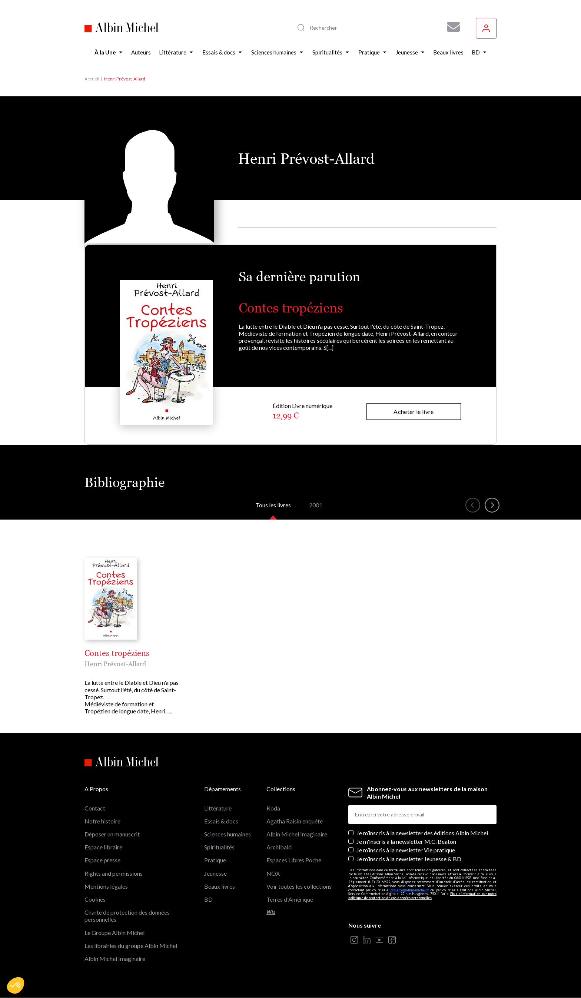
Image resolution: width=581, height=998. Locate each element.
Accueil (91, 79)
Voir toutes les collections (299, 886)
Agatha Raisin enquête (294, 821)
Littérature (218, 808)
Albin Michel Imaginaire (114, 958)
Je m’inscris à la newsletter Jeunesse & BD (408, 858)
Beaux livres (219, 886)
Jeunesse (215, 873)
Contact (94, 808)
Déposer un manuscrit (112, 834)
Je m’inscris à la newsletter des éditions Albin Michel (422, 832)
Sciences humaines (227, 834)
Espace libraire (103, 847)
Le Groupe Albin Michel (114, 932)
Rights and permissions (113, 873)
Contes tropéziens (291, 307)
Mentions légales (106, 886)
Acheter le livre (414, 411)
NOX (273, 873)
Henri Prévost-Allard (115, 664)
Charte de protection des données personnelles (127, 916)
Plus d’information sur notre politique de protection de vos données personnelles (422, 896)
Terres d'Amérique (289, 899)
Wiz (270, 912)
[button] (15, 985)
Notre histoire (102, 821)
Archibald (279, 847)
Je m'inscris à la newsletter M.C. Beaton (406, 841)
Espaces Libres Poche (293, 859)
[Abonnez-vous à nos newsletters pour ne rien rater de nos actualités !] (450, 27)
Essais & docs (221, 821)
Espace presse (102, 859)
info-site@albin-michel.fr (409, 890)
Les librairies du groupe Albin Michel (130, 945)
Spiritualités (219, 847)
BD (208, 899)
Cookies (95, 899)
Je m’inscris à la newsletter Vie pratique (405, 849)
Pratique (215, 859)
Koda (273, 808)
